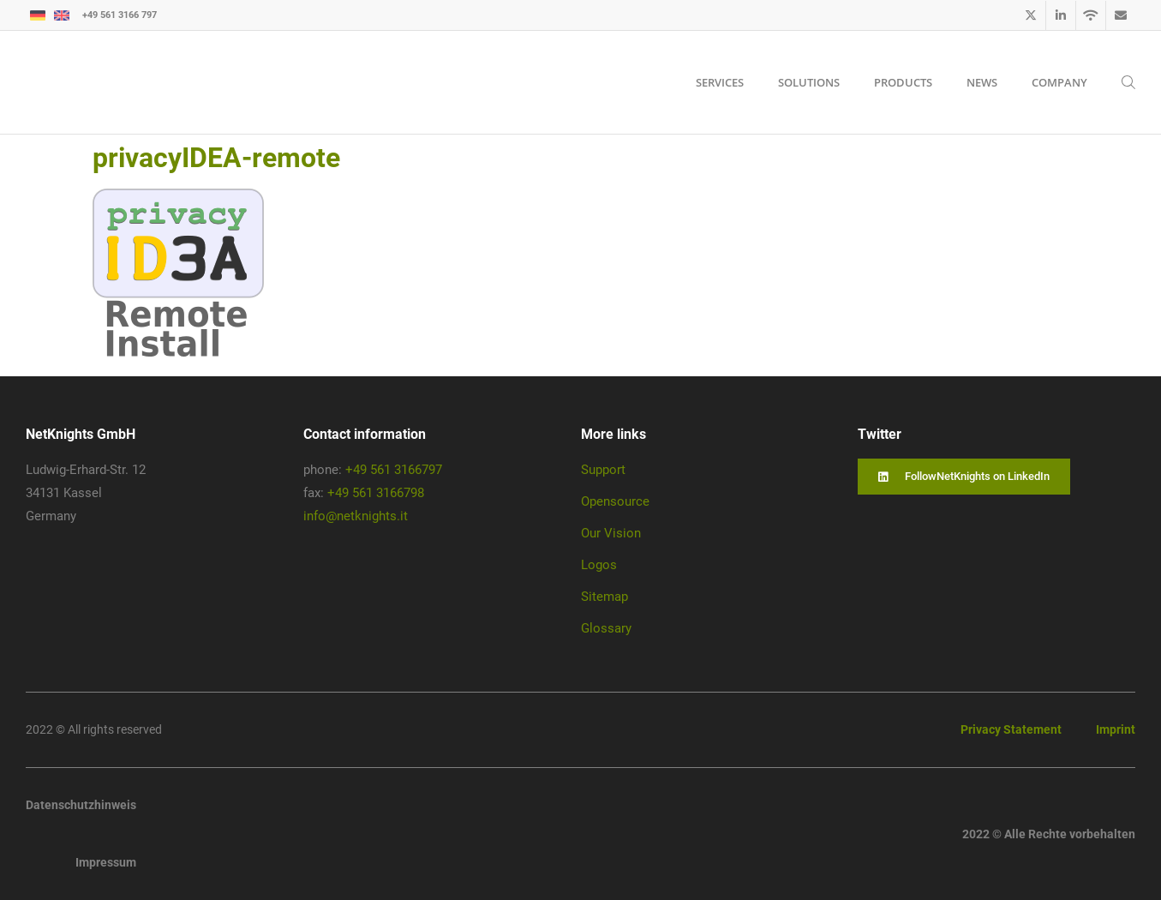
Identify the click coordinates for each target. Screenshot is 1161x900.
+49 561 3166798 (375, 493)
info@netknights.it (355, 516)
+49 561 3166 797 (119, 15)
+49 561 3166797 (393, 469)
